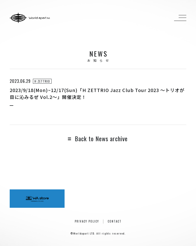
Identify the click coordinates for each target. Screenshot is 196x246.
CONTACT (114, 221)
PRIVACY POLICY (87, 221)
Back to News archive (98, 138)
